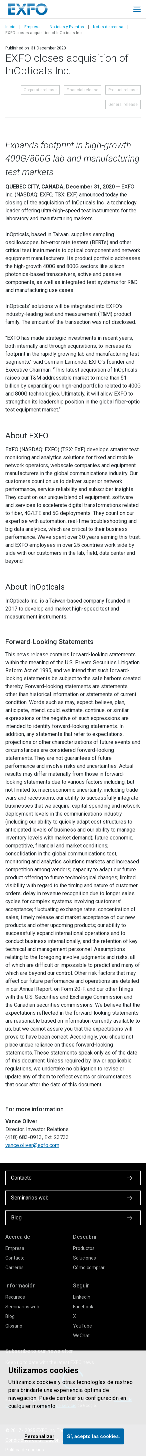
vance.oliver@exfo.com (32, 1145)
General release (123, 104)
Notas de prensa (108, 27)
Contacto (15, 1258)
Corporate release (40, 90)
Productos (84, 1248)
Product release (123, 90)
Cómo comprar (89, 1267)
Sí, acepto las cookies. (93, 1436)
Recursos (15, 1297)
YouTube (82, 1326)
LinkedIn (81, 1297)
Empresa (32, 27)
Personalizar (39, 1436)
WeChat (81, 1335)
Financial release (82, 90)
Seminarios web (22, 1306)
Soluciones (84, 1258)
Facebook (83, 1306)
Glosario (13, 1326)
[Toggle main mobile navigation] (137, 9)
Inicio (10, 27)
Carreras (14, 1267)
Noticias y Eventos (67, 27)
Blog (10, 1316)
